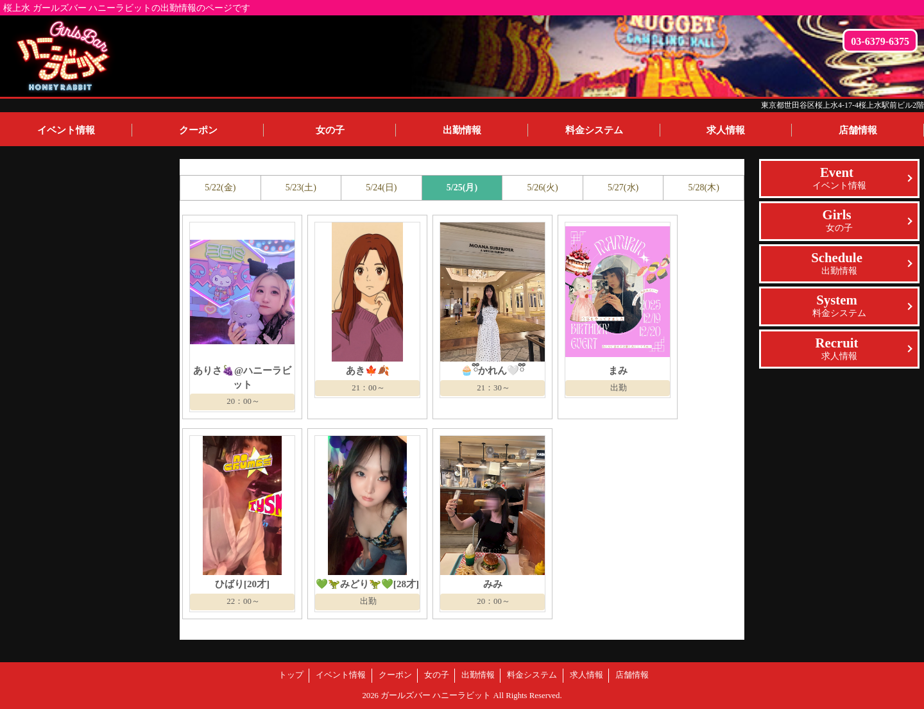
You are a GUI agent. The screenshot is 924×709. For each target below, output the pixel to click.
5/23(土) (301, 187)
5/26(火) (542, 187)
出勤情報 (462, 129)
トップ (291, 675)
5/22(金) (220, 187)
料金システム (594, 129)
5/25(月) (462, 187)
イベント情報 (66, 129)
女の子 (330, 129)
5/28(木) (704, 187)
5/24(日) (381, 187)
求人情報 (725, 129)
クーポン (198, 129)
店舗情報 (632, 675)
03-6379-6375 (880, 41)
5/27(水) (623, 187)
